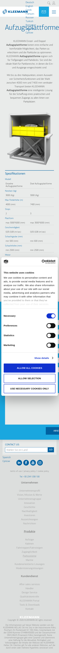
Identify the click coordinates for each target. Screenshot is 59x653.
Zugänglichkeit (29, 552)
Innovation (29, 503)
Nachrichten (29, 523)
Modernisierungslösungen (29, 568)
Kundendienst (29, 576)
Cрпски (29, 33)
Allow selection (29, 378)
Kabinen (29, 544)
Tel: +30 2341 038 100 (29, 477)
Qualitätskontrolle (29, 596)
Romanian (31, 25)
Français (30, 14)
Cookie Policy (43, 471)
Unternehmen (29, 482)
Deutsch (30, 2)
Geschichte (29, 507)
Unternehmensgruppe (29, 499)
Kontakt (29, 609)
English (29, 6)
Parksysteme (29, 556)
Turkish (29, 21)
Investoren (29, 515)
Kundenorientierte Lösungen (30, 564)
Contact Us (12, 444)
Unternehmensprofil (29, 491)
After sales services (29, 584)
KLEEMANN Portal (29, 601)
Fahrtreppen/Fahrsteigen (29, 548)
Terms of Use (16, 471)
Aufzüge (29, 539)
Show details (41, 358)
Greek (29, 10)
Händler (29, 588)
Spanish (30, 29)
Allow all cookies (29, 368)
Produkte (29, 531)
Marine (29, 560)
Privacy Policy (30, 471)
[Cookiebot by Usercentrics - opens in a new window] (42, 262)
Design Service (29, 592)
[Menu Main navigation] (53, 11)
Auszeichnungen (29, 519)
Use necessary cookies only (29, 388)
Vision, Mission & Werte (29, 495)
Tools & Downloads (30, 605)
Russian (30, 17)
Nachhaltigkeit (29, 511)
